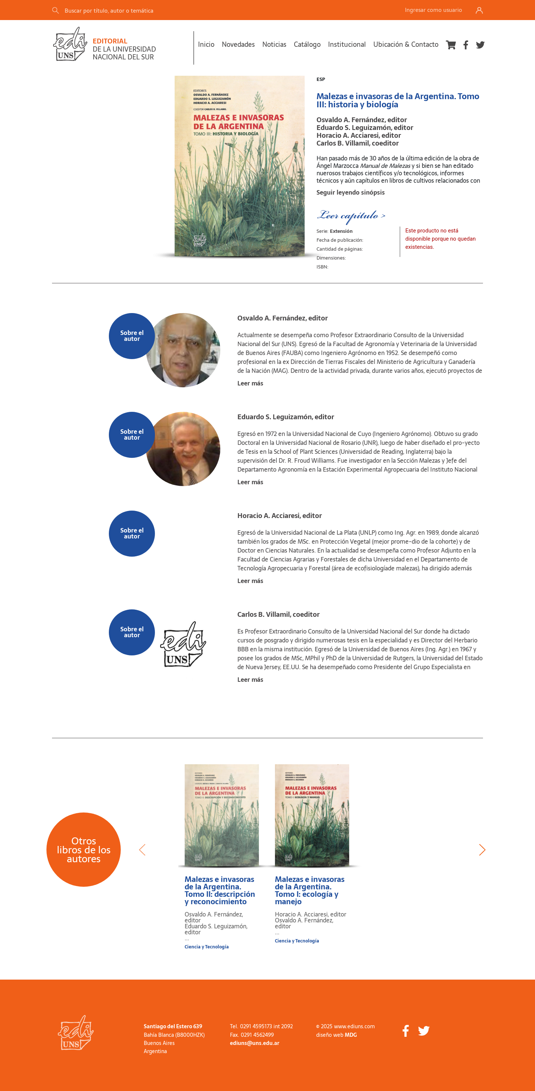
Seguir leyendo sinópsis (351, 192)
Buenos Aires (159, 1043)
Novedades (238, 44)
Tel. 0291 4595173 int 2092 (261, 1026)
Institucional (347, 44)
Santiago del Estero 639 (173, 1026)
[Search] (156, 10)
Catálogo (307, 44)
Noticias (274, 44)
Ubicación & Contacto (405, 44)
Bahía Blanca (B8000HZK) (174, 1035)
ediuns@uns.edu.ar (254, 1043)
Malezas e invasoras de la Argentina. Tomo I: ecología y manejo (309, 890)
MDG (351, 1034)
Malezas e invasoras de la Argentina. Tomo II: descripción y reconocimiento (220, 890)
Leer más (250, 383)
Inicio (206, 44)
